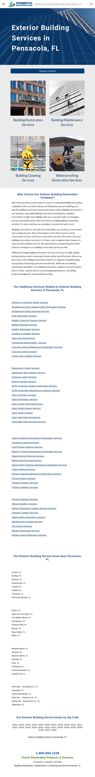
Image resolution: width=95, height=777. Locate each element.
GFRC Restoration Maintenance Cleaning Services (36, 390)
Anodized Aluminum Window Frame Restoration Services (39, 307)
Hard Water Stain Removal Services (29, 422)
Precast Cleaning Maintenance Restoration (32, 474)
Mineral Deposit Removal (24, 456)
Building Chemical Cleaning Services (29, 320)
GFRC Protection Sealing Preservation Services (34, 386)
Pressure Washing (21, 499)
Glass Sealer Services (22, 413)
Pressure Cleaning (21, 483)
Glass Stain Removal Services (26, 417)
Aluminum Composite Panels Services (30, 302)
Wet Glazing (18, 526)
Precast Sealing (19, 478)
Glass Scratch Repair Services (26, 408)
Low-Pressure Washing (23, 447)
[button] (3, 4)
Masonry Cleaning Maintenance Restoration (33, 451)
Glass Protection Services (24, 395)
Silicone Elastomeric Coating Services (30, 508)
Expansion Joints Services (24, 377)
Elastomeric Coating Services (25, 368)
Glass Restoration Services (24, 399)
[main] (47, 36)
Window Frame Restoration (25, 535)
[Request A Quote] (47, 71)
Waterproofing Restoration (24, 517)
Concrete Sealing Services (24, 352)
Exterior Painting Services (24, 381)
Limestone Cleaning (21, 443)
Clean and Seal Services (23, 338)
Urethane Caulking (21, 513)
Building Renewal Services (24, 325)
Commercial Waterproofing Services (29, 343)
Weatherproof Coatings (23, 522)
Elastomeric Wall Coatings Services (28, 373)
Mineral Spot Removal (22, 460)
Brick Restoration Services (24, 316)
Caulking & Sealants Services (26, 334)
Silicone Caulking (20, 504)
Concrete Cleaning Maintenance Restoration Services (37, 347)
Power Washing (19, 469)
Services (35, 443)
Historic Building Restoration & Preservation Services (37, 438)
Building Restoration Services (25, 329)
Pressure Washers (21, 487)
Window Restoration (21, 531)
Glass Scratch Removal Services (27, 404)
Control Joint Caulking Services (26, 356)
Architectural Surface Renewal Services (30, 311)
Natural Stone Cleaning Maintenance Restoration (35, 465)
